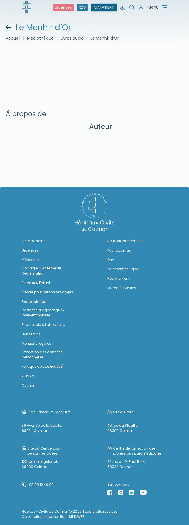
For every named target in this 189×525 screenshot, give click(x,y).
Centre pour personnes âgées (47, 292)
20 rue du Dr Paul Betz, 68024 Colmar (126, 464)
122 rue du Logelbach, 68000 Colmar (40, 464)
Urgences (63, 7)
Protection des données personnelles (42, 354)
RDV (82, 7)
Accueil (13, 38)
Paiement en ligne (122, 269)
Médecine (30, 259)
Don (110, 259)
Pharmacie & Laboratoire (43, 324)
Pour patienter (119, 250)
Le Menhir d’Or (105, 38)
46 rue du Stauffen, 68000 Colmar (123, 428)
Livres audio (72, 38)
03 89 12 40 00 (38, 484)
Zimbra (28, 375)
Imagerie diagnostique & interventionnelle (44, 313)
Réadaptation (34, 301)
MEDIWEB (77, 516)
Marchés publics (121, 287)
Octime (28, 385)
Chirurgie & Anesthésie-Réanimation (42, 271)
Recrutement (118, 278)
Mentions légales (36, 343)
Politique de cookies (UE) (43, 366)
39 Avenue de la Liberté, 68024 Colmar (42, 428)
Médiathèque (40, 38)
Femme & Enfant (36, 282)
